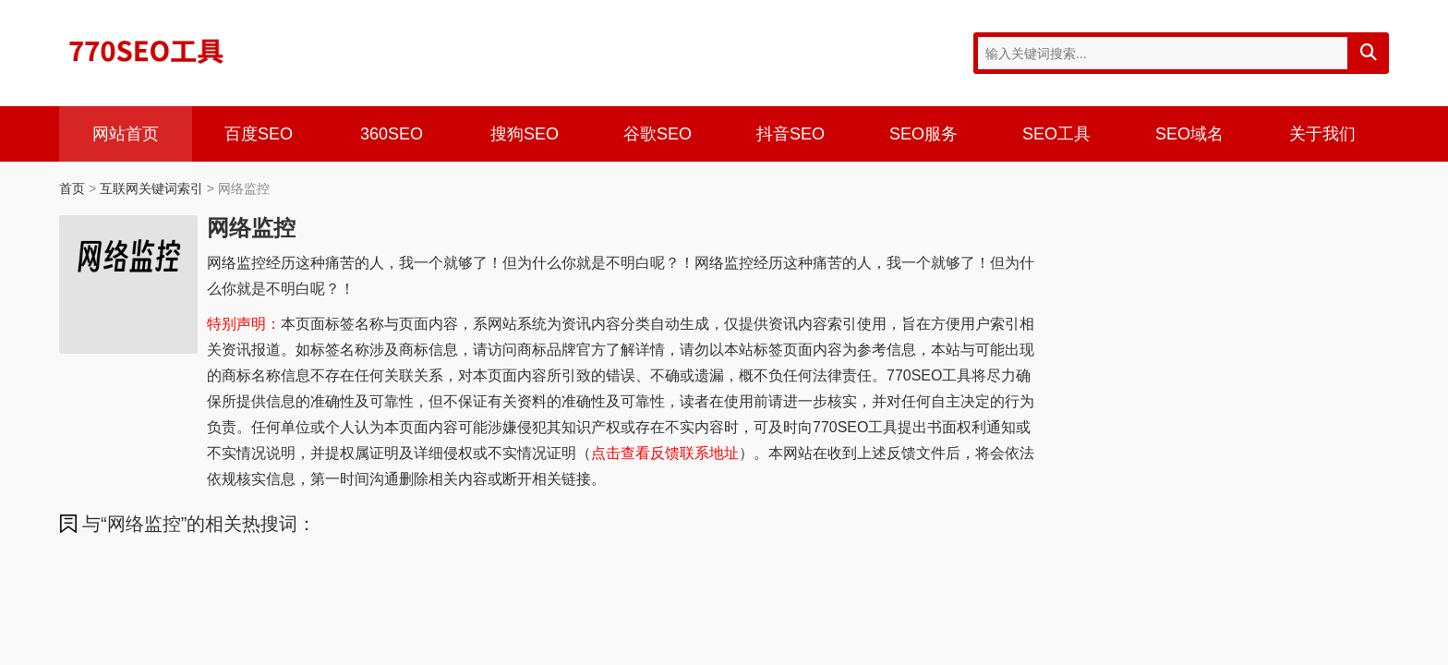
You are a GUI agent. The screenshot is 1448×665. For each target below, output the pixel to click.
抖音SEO (790, 134)
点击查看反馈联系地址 (665, 453)
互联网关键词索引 (151, 188)
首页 (72, 188)
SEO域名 (1189, 134)
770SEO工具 (147, 50)
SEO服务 (923, 134)
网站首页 (125, 134)
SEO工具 (1056, 134)
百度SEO (258, 134)
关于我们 (1322, 134)
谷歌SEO (657, 134)
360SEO (391, 134)
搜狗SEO (524, 134)
